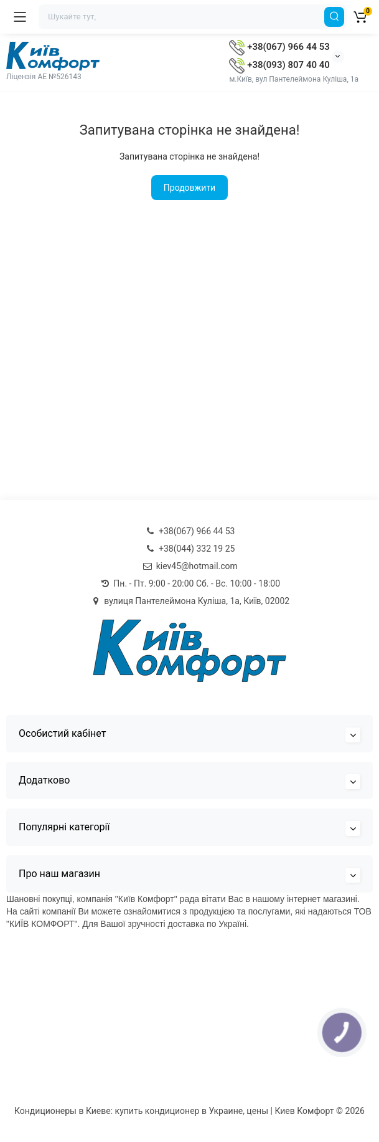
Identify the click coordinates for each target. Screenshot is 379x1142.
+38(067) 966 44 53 (279, 46)
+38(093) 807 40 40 (279, 64)
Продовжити (189, 188)
